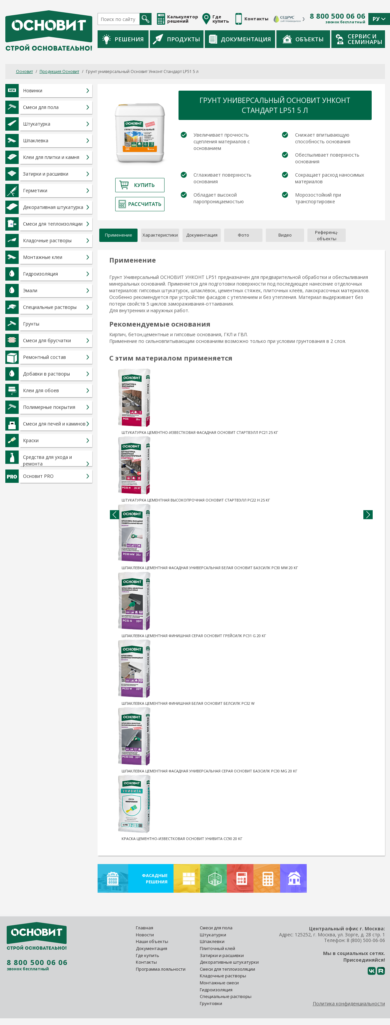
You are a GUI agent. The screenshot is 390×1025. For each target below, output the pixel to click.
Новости (145, 935)
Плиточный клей (218, 948)
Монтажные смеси (219, 983)
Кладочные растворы (223, 976)
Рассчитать (140, 204)
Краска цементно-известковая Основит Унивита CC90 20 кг (182, 838)
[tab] (326, 235)
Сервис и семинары (359, 39)
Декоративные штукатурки (229, 962)
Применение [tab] (118, 235)
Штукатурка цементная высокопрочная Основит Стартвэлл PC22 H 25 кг (196, 500)
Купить (140, 185)
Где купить (147, 955)
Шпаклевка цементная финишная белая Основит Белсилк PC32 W (188, 703)
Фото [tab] (243, 235)
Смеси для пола (216, 928)
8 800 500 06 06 (337, 16)
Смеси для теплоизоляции (227, 969)
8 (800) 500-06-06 (366, 940)
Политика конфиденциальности (349, 1003)
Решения (123, 39)
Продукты (176, 39)
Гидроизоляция (216, 990)
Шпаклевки (212, 941)
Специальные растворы (225, 996)
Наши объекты (152, 941)
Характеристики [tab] (160, 235)
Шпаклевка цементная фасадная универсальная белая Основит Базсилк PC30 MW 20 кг (210, 567)
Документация (240, 39)
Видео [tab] (285, 235)
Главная (144, 928)
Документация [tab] (201, 235)
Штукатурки (213, 935)
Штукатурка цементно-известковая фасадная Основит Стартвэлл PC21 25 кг (200, 432)
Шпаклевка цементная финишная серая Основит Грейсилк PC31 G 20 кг (194, 635)
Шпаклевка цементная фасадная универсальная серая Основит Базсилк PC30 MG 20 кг (209, 771)
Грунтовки (211, 1003)
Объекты (303, 39)
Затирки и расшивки (222, 955)
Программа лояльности (161, 969)
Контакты (146, 962)
